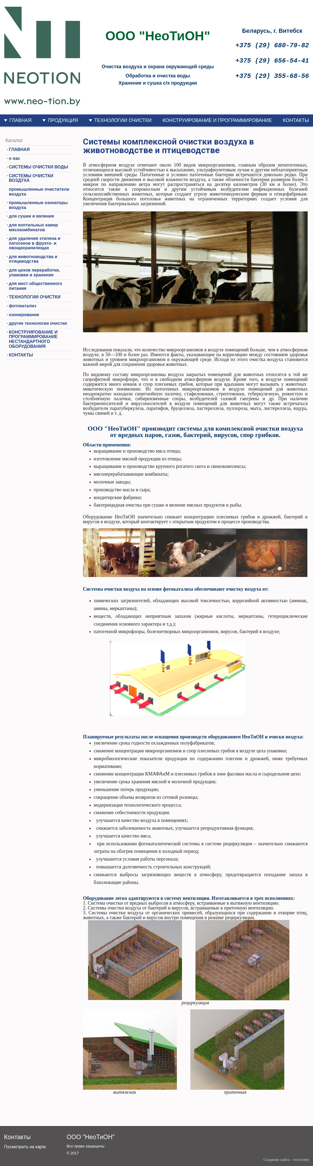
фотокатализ (22, 306)
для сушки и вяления (31, 216)
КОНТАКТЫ (296, 120)
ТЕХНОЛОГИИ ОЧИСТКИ (123, 120)
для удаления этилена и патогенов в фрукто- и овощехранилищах (34, 243)
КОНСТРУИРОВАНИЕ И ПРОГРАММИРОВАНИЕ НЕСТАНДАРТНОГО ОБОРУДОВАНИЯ (33, 339)
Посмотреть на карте (25, 1146)
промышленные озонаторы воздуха (38, 205)
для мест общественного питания (35, 286)
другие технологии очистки (38, 323)
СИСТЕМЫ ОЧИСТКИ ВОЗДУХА (31, 178)
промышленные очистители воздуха (39, 191)
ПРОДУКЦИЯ (63, 120)
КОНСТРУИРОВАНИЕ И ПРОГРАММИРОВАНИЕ (217, 120)
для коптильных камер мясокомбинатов (33, 227)
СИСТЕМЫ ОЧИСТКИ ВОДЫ (38, 167)
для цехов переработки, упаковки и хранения (34, 272)
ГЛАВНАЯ (20, 120)
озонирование (24, 314)
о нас (14, 158)
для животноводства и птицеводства (33, 259)
